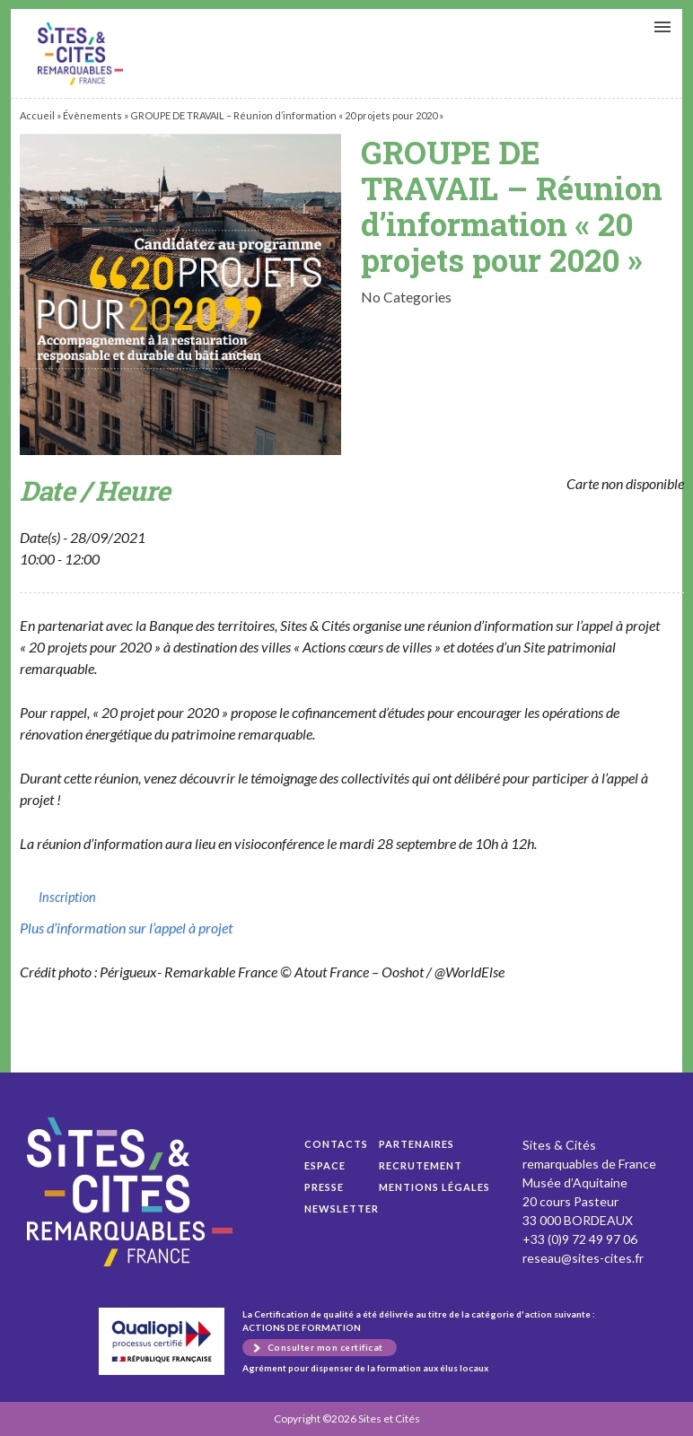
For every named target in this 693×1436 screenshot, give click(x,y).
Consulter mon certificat (325, 1347)
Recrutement (420, 1165)
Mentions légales (434, 1187)
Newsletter (341, 1208)
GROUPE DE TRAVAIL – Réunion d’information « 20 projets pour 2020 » (80, 53)
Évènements (92, 115)
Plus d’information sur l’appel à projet (126, 927)
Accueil (37, 115)
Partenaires (416, 1144)
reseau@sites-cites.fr (583, 1257)
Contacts (336, 1144)
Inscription (67, 897)
